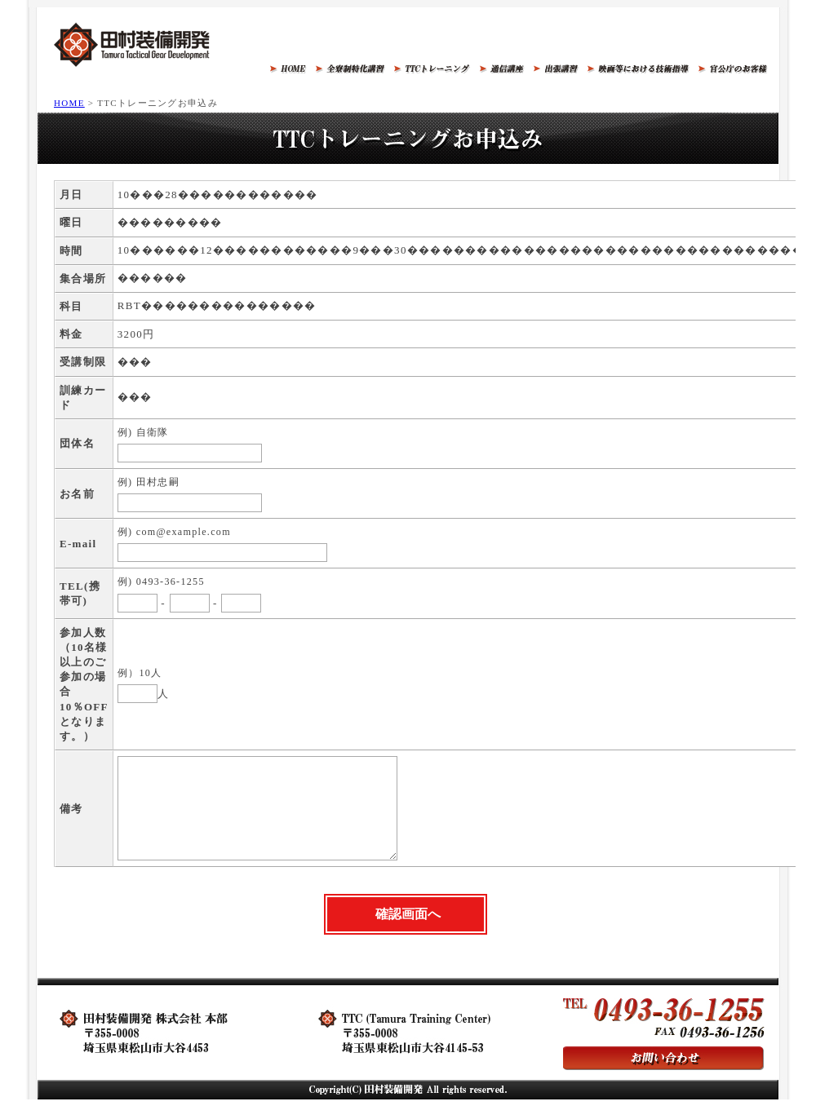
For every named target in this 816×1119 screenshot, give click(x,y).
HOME (69, 103)
